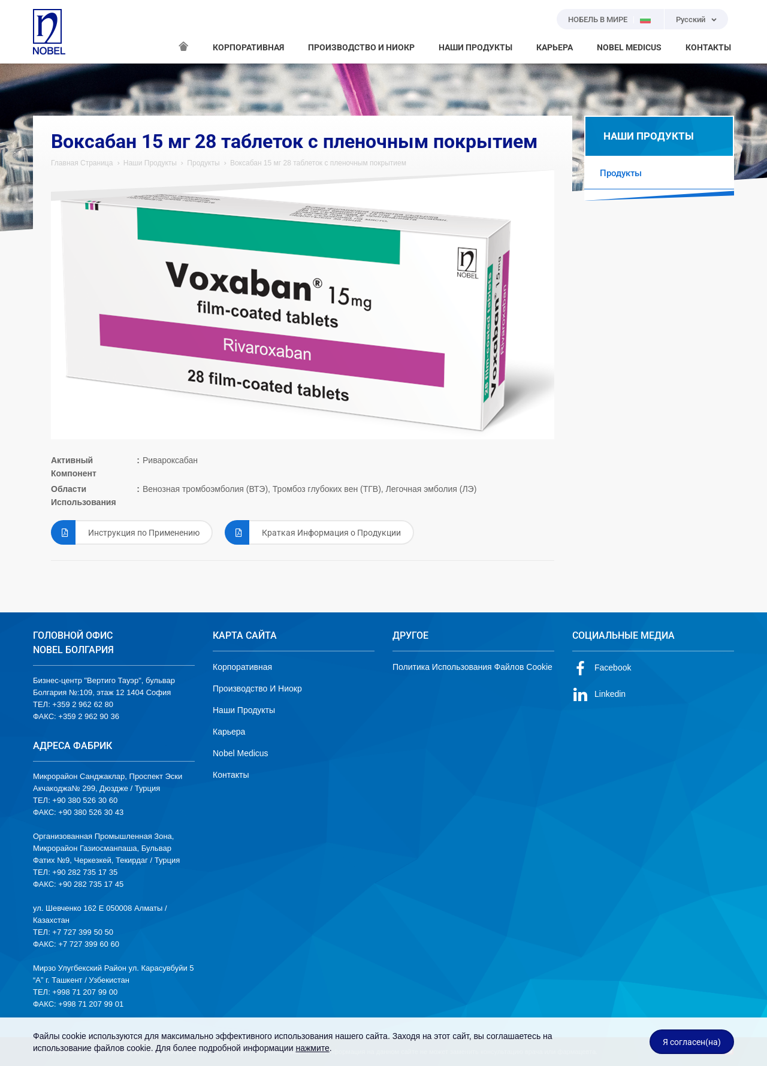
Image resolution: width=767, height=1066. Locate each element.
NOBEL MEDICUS (629, 47)
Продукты (203, 163)
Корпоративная (242, 667)
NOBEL (49, 32)
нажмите (312, 1048)
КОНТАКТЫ (708, 47)
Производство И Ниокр (257, 688)
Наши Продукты (150, 163)
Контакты (231, 775)
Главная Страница (82, 163)
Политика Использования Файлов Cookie (472, 667)
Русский (690, 19)
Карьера (229, 731)
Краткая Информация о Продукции (313, 532)
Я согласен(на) (692, 1042)
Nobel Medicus (240, 753)
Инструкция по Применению (125, 532)
